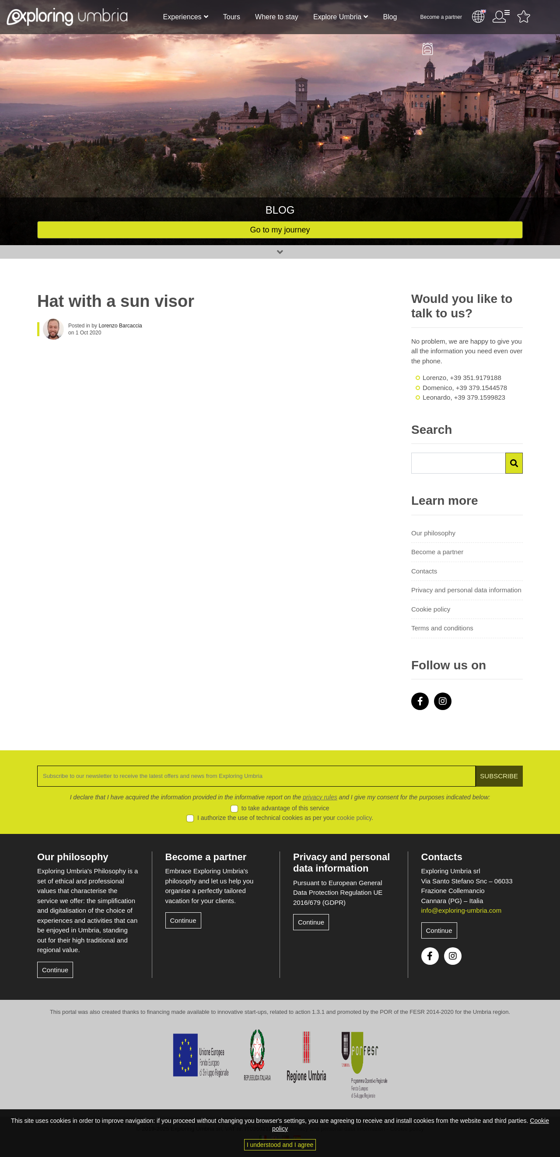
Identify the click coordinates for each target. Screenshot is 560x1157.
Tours (231, 17)
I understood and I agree (280, 1144)
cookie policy (354, 817)
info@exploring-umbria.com (461, 910)
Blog (390, 17)
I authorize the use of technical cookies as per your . (285, 817)
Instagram (443, 701)
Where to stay (276, 17)
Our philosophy (433, 533)
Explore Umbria (337, 17)
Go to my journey (280, 229)
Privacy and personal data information (466, 590)
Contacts (424, 571)
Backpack (427, 49)
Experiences (182, 17)
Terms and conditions (442, 628)
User (501, 17)
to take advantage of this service (285, 808)
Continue (55, 970)
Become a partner (441, 17)
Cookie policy (430, 609)
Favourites (524, 17)
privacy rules (320, 797)
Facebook (420, 701)
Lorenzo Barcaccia (120, 326)
